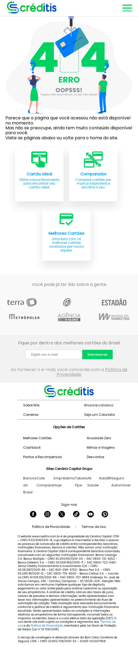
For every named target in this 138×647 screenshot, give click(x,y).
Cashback (32, 447)
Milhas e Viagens (101, 447)
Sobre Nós (31, 405)
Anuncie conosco (98, 405)
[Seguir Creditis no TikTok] (76, 514)
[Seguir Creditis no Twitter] (61, 514)
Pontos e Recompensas (42, 457)
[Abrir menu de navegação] (126, 8)
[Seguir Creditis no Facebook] (33, 514)
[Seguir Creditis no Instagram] (47, 514)
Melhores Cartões (37, 438)
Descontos (95, 457)
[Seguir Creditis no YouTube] (90, 514)
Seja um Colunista (99, 414)
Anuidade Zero (99, 438)
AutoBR (105, 478)
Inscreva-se (97, 354)
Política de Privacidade (47, 626)
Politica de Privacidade (51, 526)
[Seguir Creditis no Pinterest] (105, 514)
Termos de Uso (93, 526)
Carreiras (31, 414)
